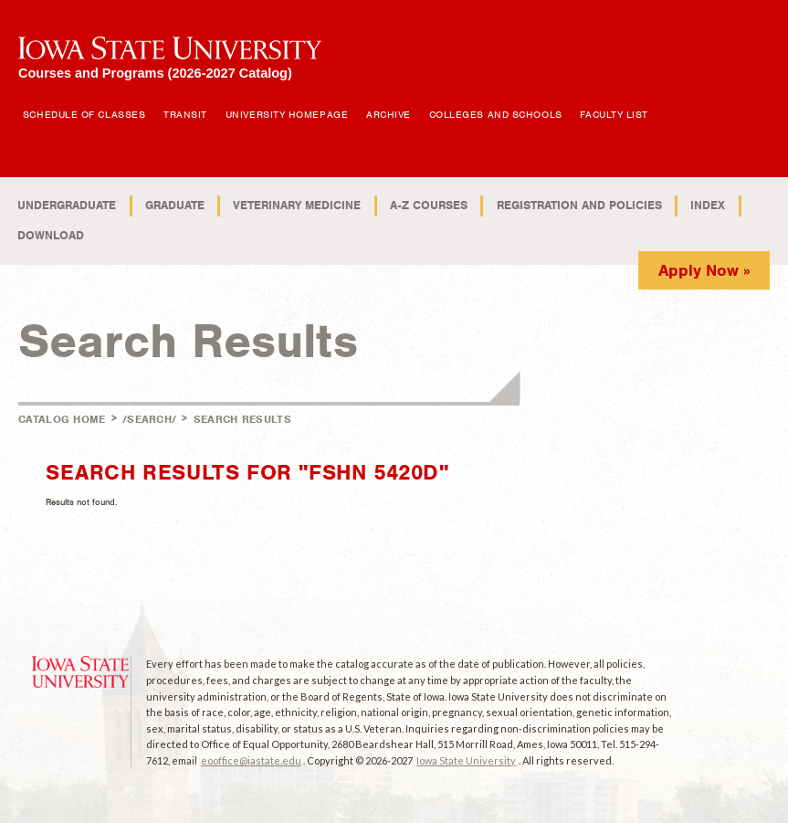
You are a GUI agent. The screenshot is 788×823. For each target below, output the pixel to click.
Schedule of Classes (84, 114)
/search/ (149, 419)
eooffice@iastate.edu (251, 760)
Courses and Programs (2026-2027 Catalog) (155, 72)
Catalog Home (62, 419)
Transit (185, 114)
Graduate (175, 205)
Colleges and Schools (495, 114)
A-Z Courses (429, 205)
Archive (388, 114)
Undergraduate (66, 205)
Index (707, 205)
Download (50, 235)
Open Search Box (673, 104)
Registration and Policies (579, 205)
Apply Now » (704, 270)
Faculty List (614, 114)
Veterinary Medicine (297, 205)
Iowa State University (466, 760)
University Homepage (287, 114)
